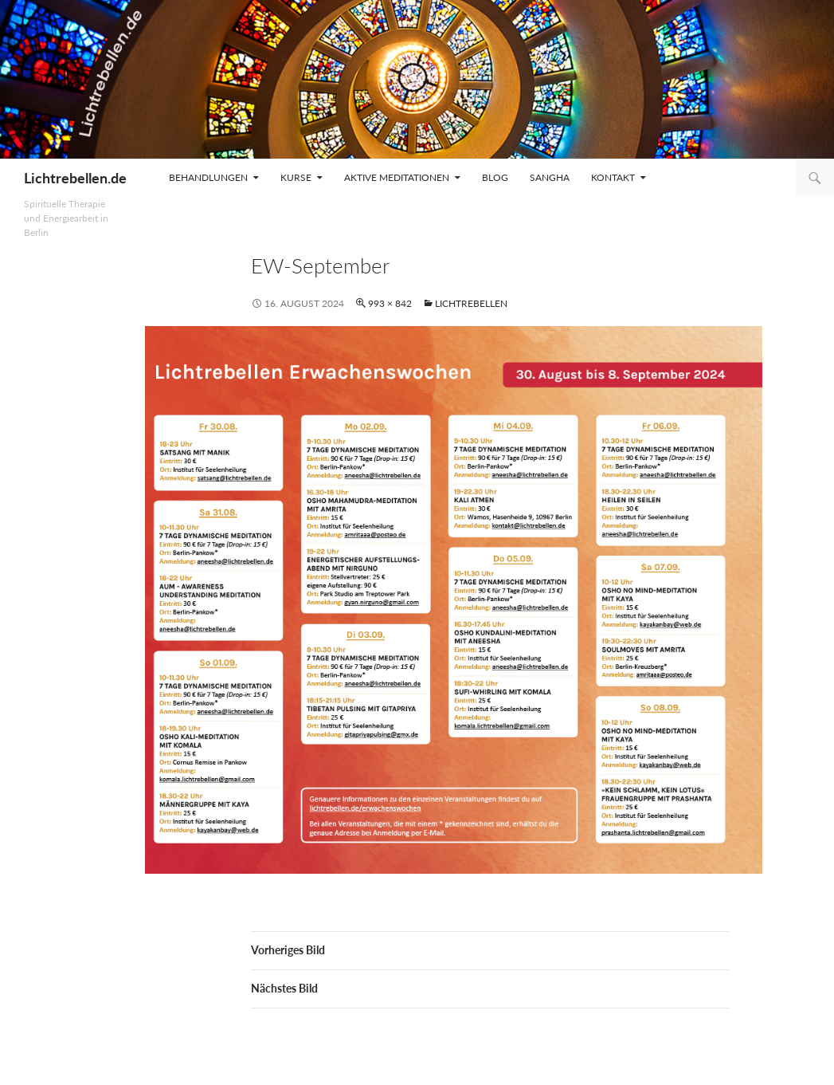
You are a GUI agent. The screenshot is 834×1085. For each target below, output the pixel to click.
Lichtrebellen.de (75, 178)
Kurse (295, 177)
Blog (495, 177)
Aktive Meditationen (396, 177)
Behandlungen (208, 177)
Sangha (550, 177)
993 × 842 (390, 303)
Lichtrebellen (471, 303)
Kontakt (613, 177)
